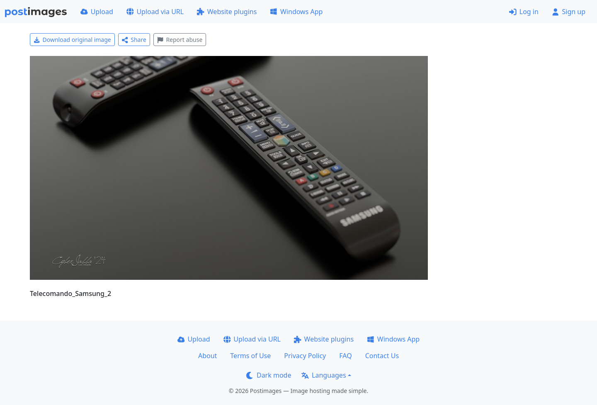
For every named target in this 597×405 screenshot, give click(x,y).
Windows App (296, 11)
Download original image (72, 40)
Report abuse (179, 40)
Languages (323, 375)
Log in (524, 11)
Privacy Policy (305, 355)
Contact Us (382, 355)
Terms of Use (250, 355)
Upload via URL (155, 11)
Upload (96, 11)
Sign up (568, 11)
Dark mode (268, 375)
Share (134, 40)
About (207, 355)
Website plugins (227, 11)
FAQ (345, 355)
